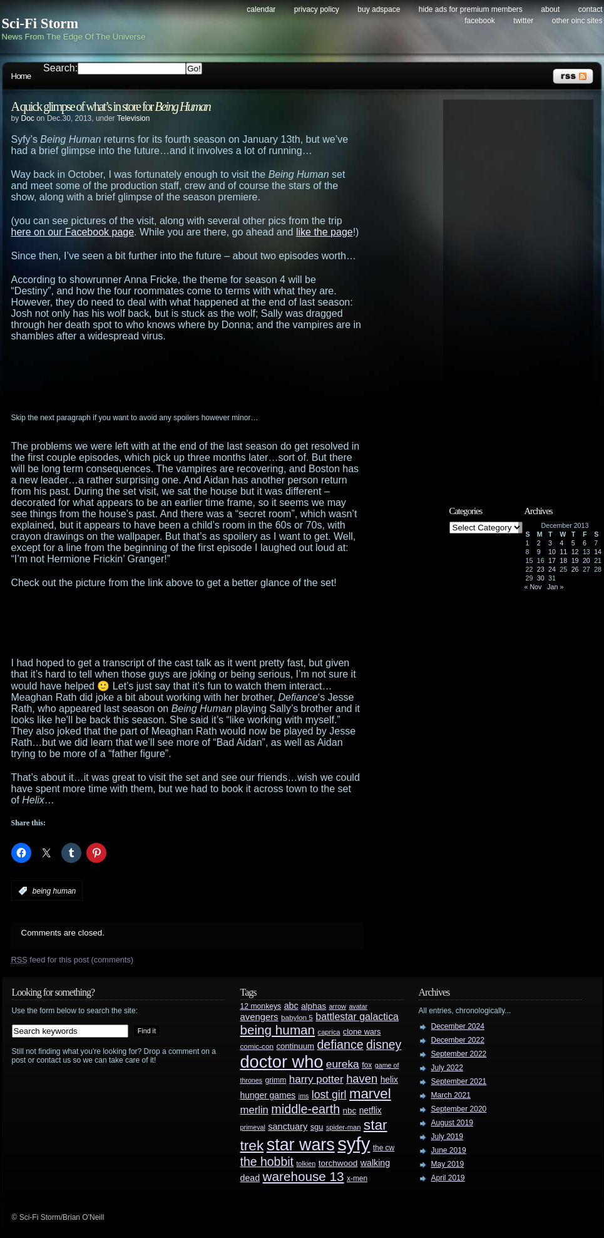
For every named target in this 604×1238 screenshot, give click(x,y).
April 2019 (448, 1178)
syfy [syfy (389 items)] (353, 1143)
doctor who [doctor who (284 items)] (282, 1061)
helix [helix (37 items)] (389, 1080)
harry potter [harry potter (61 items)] (316, 1079)
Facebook (479, 20)
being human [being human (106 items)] (277, 1030)
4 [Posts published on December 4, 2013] (561, 543)
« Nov (533, 587)
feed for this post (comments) (72, 959)
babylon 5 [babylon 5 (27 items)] (297, 1017)
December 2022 (457, 1040)
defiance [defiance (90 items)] (340, 1044)
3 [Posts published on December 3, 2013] (550, 543)
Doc (27, 118)
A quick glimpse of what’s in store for (110, 106)
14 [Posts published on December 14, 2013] (597, 551)
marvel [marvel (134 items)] (370, 1093)
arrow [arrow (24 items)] (337, 1006)
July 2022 (447, 1067)
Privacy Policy (316, 9)
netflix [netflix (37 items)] (370, 1110)
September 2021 (459, 1081)
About (550, 9)
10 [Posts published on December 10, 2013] (552, 551)
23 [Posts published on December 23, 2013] (541, 569)
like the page (324, 232)
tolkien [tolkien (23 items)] (305, 1163)
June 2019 (448, 1150)
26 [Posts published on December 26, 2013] (575, 569)
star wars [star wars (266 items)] (301, 1144)
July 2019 (447, 1136)
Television (133, 118)
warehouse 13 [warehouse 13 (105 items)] (303, 1176)
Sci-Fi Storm (40, 23)
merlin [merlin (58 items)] (254, 1110)
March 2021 (451, 1095)
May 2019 (447, 1164)
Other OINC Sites (577, 20)
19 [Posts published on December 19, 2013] (575, 560)
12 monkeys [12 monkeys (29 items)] (261, 1006)
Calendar (261, 9)
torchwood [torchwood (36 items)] (338, 1163)
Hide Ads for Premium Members (471, 9)
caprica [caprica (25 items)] (329, 1032)
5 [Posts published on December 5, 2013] (573, 543)
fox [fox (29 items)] (367, 1065)
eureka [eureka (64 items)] (342, 1064)
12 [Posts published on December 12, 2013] (575, 551)
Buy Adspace (378, 9)
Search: (60, 68)
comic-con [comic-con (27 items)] (257, 1046)
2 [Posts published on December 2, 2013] (539, 543)
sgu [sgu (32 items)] (317, 1127)
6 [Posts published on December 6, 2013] (584, 543)
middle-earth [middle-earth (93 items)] (305, 1109)
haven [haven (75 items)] (361, 1078)
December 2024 (457, 1026)
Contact (590, 9)
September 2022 (459, 1054)
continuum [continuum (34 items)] (295, 1046)
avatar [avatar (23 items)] (358, 1006)
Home (21, 76)
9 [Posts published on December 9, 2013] (539, 551)
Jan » (555, 587)
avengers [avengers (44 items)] (259, 1017)
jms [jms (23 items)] (304, 1096)
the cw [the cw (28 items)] (383, 1147)
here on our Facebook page (73, 232)
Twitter (523, 20)
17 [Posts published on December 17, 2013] (552, 560)
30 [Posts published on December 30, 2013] (541, 578)
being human (54, 891)
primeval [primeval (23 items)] (252, 1127)
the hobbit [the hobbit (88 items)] (267, 1161)
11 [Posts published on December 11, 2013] (563, 551)
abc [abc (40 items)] (291, 1006)
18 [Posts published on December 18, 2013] (563, 560)
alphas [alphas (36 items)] (313, 1006)
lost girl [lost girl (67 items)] (329, 1094)
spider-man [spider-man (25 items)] (343, 1127)
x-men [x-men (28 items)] (357, 1178)
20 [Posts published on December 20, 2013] (586, 560)
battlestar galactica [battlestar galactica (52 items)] (357, 1016)
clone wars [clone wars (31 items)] (362, 1032)
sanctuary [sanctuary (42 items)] (287, 1127)
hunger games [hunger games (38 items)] (268, 1095)
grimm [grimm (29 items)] (276, 1080)
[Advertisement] (211, 376)
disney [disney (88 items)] (383, 1044)
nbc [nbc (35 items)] (350, 1110)
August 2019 (452, 1122)
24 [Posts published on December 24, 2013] (552, 569)
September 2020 (459, 1109)
